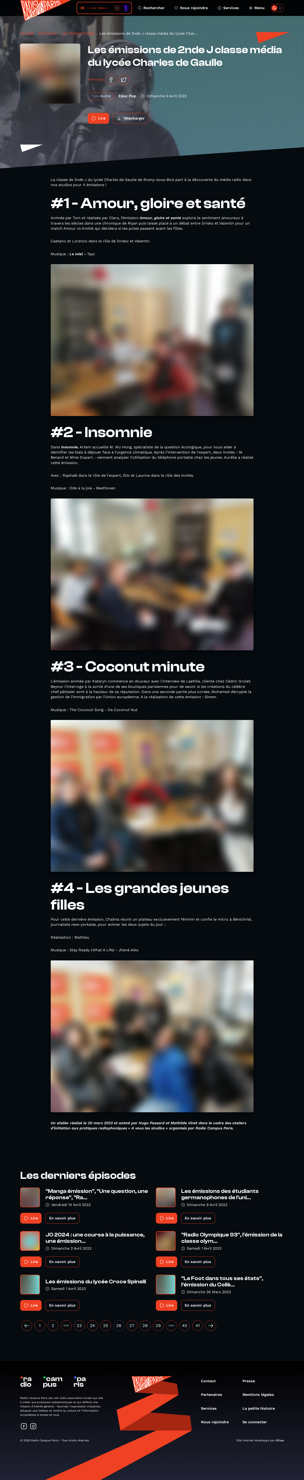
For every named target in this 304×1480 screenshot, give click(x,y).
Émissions (47, 33)
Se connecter (257, 1422)
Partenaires (214, 1394)
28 (145, 1325)
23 (79, 1325)
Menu (257, 8)
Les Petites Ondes (78, 33)
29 (158, 1325)
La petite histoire (261, 1408)
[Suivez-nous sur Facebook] (24, 1427)
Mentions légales (260, 1394)
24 (92, 1325)
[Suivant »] (211, 1325)
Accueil (27, 33)
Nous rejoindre (191, 8)
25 (105, 1325)
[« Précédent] (27, 1325)
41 (198, 1325)
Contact (210, 1381)
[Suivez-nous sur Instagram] (33, 1427)
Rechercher (151, 8)
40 (184, 1325)
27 (131, 1325)
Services (228, 8)
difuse (280, 1440)
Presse (251, 1381)
